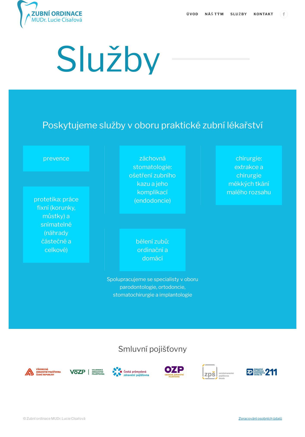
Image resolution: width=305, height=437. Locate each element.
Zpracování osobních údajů (260, 419)
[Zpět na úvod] (50, 14)
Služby (238, 14)
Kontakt (264, 14)
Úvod (192, 14)
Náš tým (214, 14)
